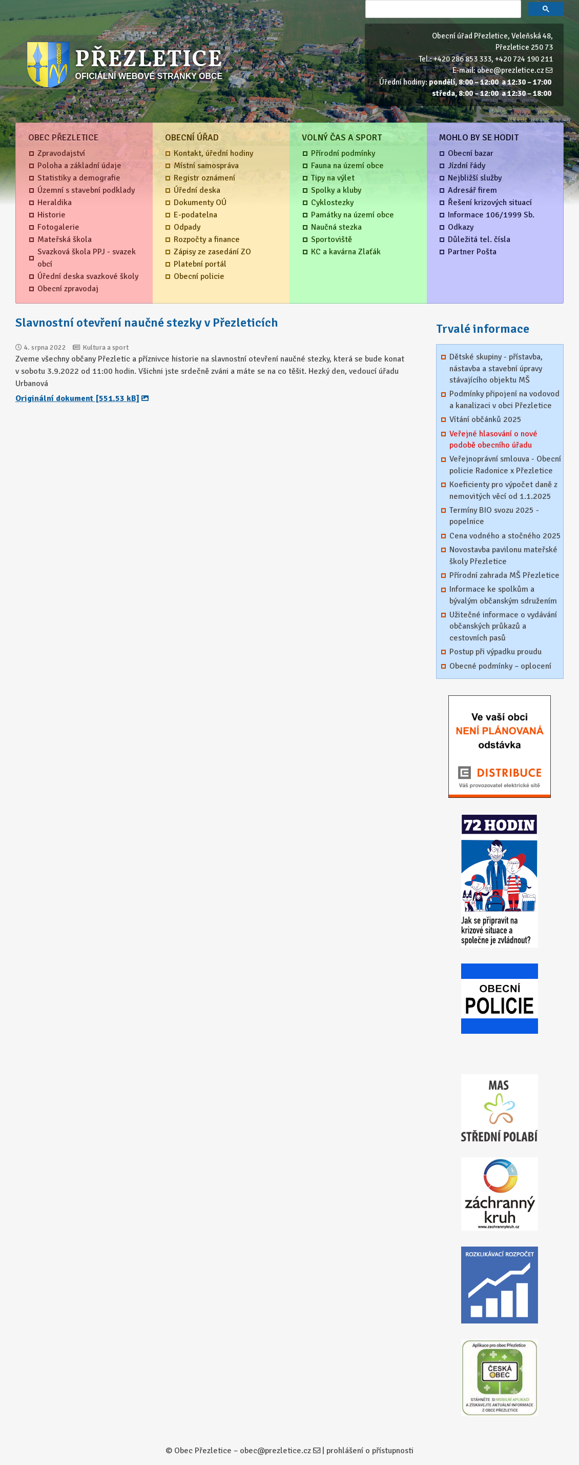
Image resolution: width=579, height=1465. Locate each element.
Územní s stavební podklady (86, 190)
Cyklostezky (332, 202)
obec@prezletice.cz (510, 70)
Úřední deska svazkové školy (87, 276)
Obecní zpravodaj (67, 289)
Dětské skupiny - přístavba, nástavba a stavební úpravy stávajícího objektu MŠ (496, 368)
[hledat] (442, 9)
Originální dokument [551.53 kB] (77, 398)
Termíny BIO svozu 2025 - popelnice (494, 516)
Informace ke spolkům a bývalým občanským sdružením (503, 595)
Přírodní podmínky (343, 153)
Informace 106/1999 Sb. (491, 215)
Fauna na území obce (347, 165)
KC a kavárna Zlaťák (346, 252)
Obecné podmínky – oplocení (500, 666)
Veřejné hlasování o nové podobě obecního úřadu (493, 439)
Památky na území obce (352, 215)
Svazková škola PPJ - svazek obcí (86, 258)
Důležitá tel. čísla (479, 239)
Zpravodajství (61, 153)
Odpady (187, 227)
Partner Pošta (472, 252)
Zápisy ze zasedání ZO (212, 252)
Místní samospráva (206, 165)
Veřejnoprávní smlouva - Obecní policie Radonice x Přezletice (505, 464)
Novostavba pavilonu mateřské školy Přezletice (503, 555)
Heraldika (54, 202)
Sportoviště (331, 239)
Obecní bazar (470, 153)
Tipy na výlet (333, 178)
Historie (51, 215)
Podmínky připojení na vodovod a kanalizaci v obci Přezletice (504, 399)
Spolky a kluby (336, 190)
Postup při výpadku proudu (495, 652)
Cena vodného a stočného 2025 (505, 536)
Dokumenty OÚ (200, 202)
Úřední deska (197, 190)
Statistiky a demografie (78, 178)
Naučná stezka (336, 227)
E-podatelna (195, 215)
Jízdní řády (466, 165)
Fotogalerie (58, 227)
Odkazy (460, 227)
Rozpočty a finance (207, 239)
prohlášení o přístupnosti (369, 1451)
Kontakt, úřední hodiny (213, 153)
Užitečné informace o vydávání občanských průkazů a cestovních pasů (503, 626)
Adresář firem (472, 190)
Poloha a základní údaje (79, 165)
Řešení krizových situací (490, 202)
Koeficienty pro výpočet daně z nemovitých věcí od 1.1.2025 (503, 490)
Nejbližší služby (475, 178)
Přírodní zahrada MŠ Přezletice (504, 575)
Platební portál (200, 264)
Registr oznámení (204, 178)
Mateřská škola (64, 239)
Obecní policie (199, 276)
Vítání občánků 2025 (485, 419)
